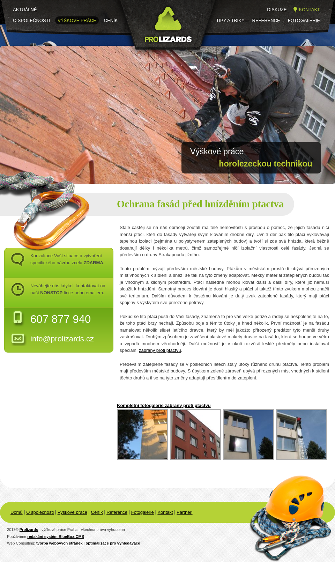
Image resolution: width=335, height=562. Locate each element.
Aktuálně (25, 9)
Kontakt (309, 9)
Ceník (111, 20)
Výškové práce (77, 20)
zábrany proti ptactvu (160, 350)
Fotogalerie (304, 20)
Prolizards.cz (142, 55)
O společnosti (31, 20)
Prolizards (29, 529)
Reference (266, 20)
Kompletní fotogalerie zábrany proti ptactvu (164, 405)
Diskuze (276, 9)
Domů (16, 512)
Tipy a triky (230, 20)
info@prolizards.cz (62, 338)
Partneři (185, 512)
